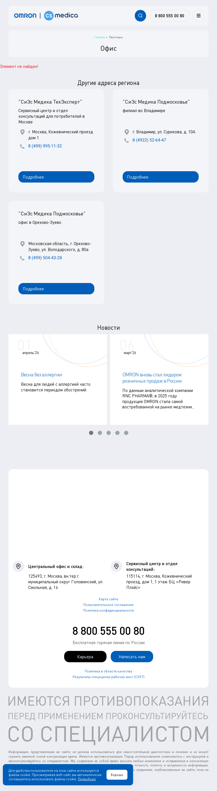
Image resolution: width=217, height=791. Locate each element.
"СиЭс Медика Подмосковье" (156, 101)
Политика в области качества (108, 671)
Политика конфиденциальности (108, 610)
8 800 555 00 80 (108, 630)
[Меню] (198, 15)
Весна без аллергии (41, 374)
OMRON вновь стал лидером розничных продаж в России (152, 377)
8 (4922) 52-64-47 (149, 140)
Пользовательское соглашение (108, 605)
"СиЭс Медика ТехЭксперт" (50, 101)
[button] (91, 433)
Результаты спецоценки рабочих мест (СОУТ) (108, 677)
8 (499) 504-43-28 (45, 257)
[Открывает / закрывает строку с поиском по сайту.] (140, 15)
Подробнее (33, 176)
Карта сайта (108, 599)
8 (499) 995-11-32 (45, 146)
